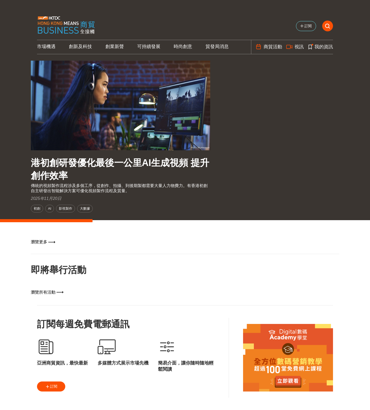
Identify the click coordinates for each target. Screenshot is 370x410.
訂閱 (51, 386)
